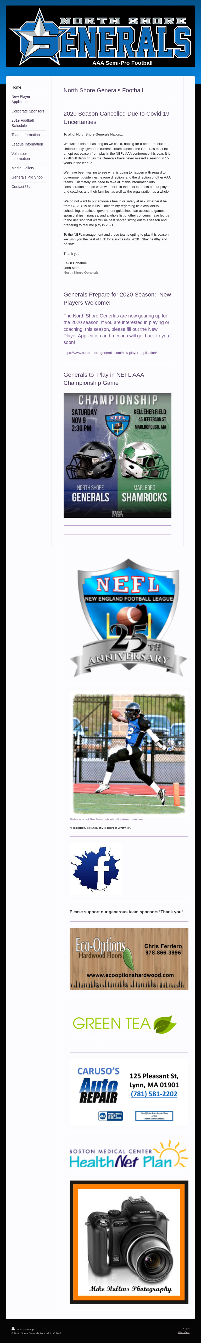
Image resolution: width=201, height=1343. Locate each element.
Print (17, 1329)
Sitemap (29, 1329)
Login (186, 1328)
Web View (183, 1332)
